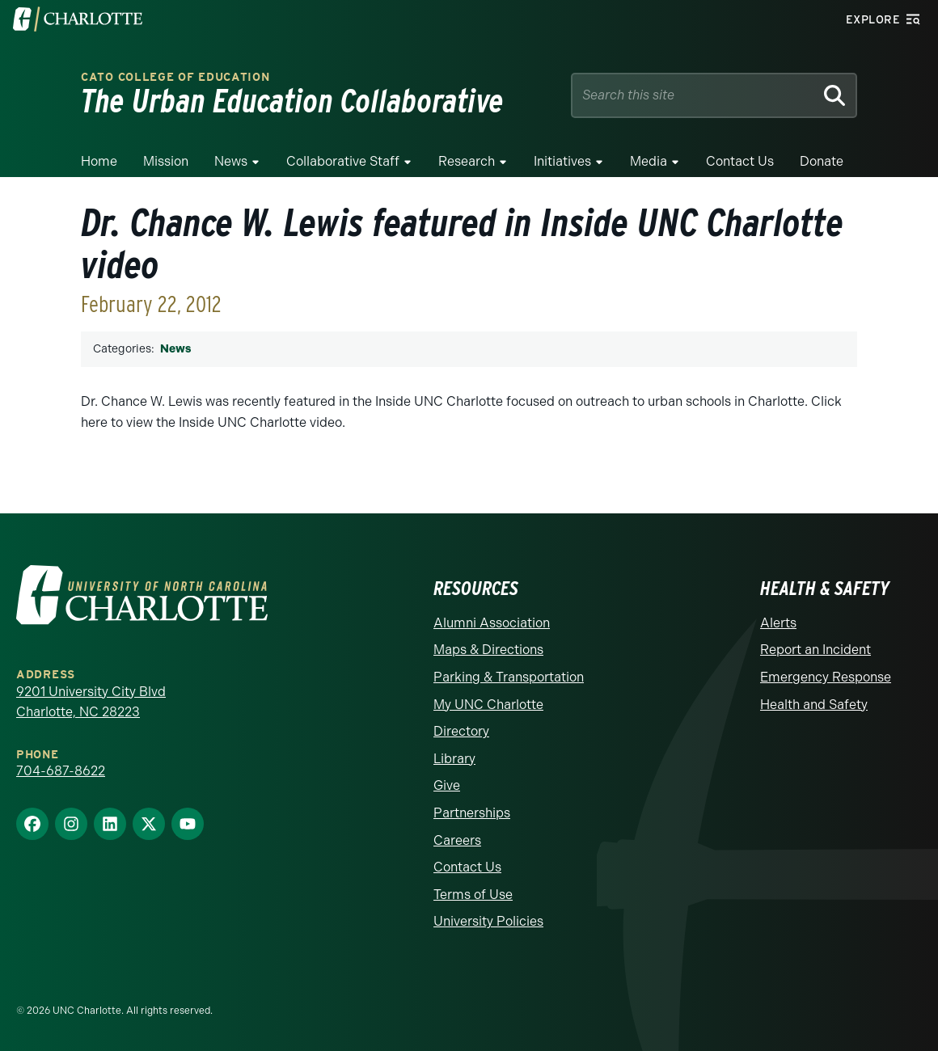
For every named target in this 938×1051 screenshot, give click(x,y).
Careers (457, 840)
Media (648, 161)
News (230, 161)
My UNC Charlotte (488, 704)
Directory (461, 731)
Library (454, 758)
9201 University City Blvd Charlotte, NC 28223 (91, 702)
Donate (821, 161)
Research (466, 161)
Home (99, 161)
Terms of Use (473, 894)
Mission (165, 161)
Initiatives (562, 161)
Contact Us (740, 161)
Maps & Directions (488, 649)
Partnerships (471, 813)
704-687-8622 (60, 771)
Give (446, 785)
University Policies (488, 921)
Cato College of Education (175, 77)
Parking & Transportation (508, 677)
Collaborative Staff (342, 161)
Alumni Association (491, 623)
